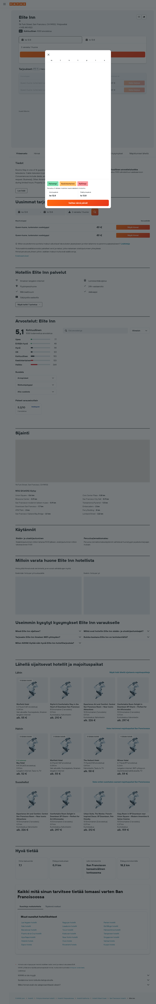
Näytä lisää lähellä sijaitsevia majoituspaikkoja (129, 672)
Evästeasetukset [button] (22, 256)
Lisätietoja (125, 244)
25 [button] (42, 89)
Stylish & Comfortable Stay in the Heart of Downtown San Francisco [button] (64, 705)
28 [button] (61, 89)
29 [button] (67, 89)
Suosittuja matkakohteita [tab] (30, 906)
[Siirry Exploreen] (4, 36)
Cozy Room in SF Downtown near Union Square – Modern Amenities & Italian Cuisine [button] (133, 816)
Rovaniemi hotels (69, 944)
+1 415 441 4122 (26, 27)
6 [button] (54, 70)
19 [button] (48, 83)
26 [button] (48, 89)
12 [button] (48, 77)
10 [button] (36, 77)
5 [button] (48, 70)
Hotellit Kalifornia (83, 998)
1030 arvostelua (44, 31)
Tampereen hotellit (111, 933)
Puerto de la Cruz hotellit (31, 933)
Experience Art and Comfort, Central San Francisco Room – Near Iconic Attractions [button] (99, 707)
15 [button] (67, 77)
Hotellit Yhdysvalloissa (66, 998)
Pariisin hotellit (109, 922)
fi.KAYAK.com (20, 998)
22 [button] (67, 83)
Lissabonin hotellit (69, 926)
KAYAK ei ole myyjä (84, 975)
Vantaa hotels (109, 941)
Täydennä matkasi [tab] (53, 906)
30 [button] (73, 89)
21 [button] (61, 83)
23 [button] (73, 83)
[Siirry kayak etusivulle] (17, 4)
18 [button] (42, 83)
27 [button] (55, 89)
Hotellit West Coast (99, 998)
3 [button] (35, 70)
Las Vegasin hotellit (29, 922)
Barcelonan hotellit (29, 930)
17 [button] (36, 83)
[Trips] (4, 54)
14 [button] (61, 77)
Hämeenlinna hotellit (112, 930)
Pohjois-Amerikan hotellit (45, 998)
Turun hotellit (67, 930)
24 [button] (36, 89)
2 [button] (73, 64)
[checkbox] (28, 409)
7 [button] (61, 70)
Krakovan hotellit (69, 933)
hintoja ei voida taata (77, 968)
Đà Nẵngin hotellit (111, 926)
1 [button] (67, 64)
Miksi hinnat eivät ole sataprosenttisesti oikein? (84, 984)
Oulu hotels (67, 941)
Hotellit (30, 998)
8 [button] (67, 70)
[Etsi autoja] (4, 23)
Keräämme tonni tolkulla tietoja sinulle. (84, 980)
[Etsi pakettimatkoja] (4, 28)
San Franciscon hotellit (118, 998)
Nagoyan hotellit (69, 922)
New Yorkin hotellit (70, 937)
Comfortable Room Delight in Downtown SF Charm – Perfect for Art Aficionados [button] (132, 707)
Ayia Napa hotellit (28, 937)
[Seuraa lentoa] (4, 41)
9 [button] (73, 70)
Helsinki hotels (27, 941)
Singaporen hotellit (111, 937)
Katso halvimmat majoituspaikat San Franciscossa (128, 728)
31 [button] (36, 96)
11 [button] (42, 77)
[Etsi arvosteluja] (97, 330)
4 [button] (42, 70)
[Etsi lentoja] (4, 12)
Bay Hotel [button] (20, 763)
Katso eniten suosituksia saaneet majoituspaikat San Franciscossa (121, 782)
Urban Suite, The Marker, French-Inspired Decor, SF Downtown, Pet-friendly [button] (99, 816)
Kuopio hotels (109, 944)
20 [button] (54, 83)
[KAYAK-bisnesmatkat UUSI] (4, 47)
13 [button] (55, 77)
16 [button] (74, 77)
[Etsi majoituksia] (4, 17)
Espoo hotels (26, 944)
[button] (4, 4)
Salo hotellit (26, 926)
